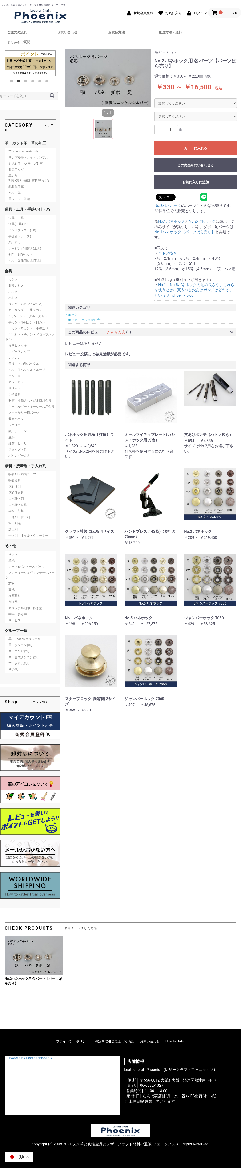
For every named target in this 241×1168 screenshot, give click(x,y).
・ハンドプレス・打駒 (20, 230)
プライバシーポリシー (72, 1041)
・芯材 (10, 583)
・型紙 (10, 560)
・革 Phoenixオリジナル (23, 639)
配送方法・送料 (170, 32)
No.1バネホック (171, 221)
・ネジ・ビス (14, 382)
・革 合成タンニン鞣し (22, 657)
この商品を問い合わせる (195, 165)
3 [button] (26, 82)
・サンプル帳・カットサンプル (26, 157)
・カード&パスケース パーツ (25, 566)
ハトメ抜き (167, 253)
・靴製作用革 (14, 187)
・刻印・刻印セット (19, 254)
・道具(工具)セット (18, 224)
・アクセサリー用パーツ (22, 412)
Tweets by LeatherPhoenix (30, 1058)
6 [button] (47, 82)
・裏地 (10, 589)
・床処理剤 (13, 486)
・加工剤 (11, 529)
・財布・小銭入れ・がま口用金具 (28, 400)
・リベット (13, 388)
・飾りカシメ (14, 285)
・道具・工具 (14, 218)
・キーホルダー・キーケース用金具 (29, 406)
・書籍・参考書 (16, 614)
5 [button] (40, 82)
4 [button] (33, 82)
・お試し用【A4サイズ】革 (24, 163)
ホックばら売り (92, 320)
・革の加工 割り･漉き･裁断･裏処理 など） (28, 178)
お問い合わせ (67, 32)
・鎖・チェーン (16, 431)
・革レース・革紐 (17, 199)
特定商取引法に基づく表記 (114, 1041)
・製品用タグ (14, 170)
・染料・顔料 (14, 511)
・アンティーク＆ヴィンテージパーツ (29, 575)
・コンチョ (13, 376)
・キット (11, 554)
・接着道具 (13, 480)
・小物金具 (13, 394)
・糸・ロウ (13, 242)
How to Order (175, 1041)
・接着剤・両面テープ (20, 474)
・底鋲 (10, 437)
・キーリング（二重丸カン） (25, 310)
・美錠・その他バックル (22, 363)
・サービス (13, 620)
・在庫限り (13, 596)
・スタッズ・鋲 (16, 449)
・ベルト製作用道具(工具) (23, 260)
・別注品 (11, 602)
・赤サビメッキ (16, 345)
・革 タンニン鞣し (19, 645)
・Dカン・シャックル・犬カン (26, 316)
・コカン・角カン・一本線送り (26, 328)
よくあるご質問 (18, 42)
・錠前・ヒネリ (16, 443)
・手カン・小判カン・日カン (25, 322)
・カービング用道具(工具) (23, 248)
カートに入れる (195, 148)
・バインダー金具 (17, 455)
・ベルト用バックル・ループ (25, 370)
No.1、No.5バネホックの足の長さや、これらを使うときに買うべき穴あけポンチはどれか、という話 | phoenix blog (194, 290)
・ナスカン (13, 357)
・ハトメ (11, 297)
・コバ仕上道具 (16, 505)
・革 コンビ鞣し (17, 651)
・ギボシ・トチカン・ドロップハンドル (29, 337)
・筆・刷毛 (13, 523)
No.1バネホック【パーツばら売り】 (184, 232)
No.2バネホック (167, 205)
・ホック (11, 291)
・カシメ (11, 279)
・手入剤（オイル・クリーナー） (28, 535)
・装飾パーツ (14, 419)
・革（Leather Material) (21, 151)
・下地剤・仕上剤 (17, 517)
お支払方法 (116, 32)
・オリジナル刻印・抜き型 (23, 608)
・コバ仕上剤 (14, 498)
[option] (30, 63)
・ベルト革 (13, 193)
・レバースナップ (17, 351)
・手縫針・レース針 (19, 236)
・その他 (11, 669)
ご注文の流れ (17, 32)
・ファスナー (14, 425)
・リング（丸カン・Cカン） (24, 304)
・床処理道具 (14, 492)
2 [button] (19, 82)
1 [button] (12, 82)
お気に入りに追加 (195, 182)
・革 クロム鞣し (17, 663)
